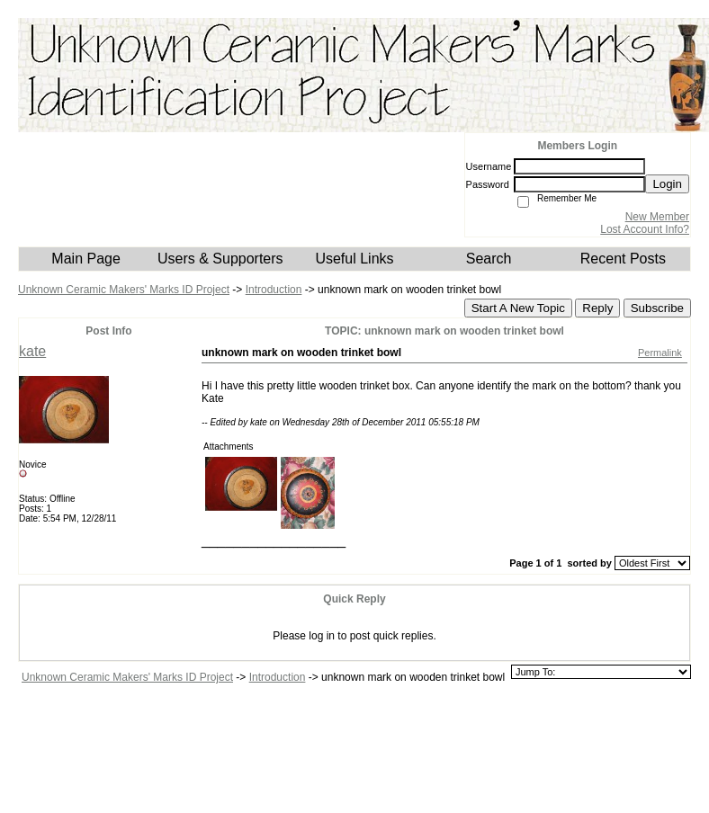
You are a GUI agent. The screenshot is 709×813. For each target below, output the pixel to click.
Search (489, 258)
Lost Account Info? (644, 229)
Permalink (660, 352)
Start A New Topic (518, 308)
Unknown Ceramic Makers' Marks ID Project (123, 289)
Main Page (86, 258)
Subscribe (657, 308)
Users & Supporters (220, 258)
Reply (597, 308)
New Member (657, 216)
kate (32, 351)
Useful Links (354, 258)
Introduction (274, 289)
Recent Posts (623, 258)
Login (667, 184)
